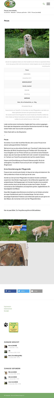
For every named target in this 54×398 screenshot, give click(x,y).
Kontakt (6, 311)
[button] (11, 291)
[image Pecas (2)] (13, 230)
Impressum (7, 306)
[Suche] (43, 4)
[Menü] (47, 4)
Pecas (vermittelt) (10, 10)
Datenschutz (8, 309)
